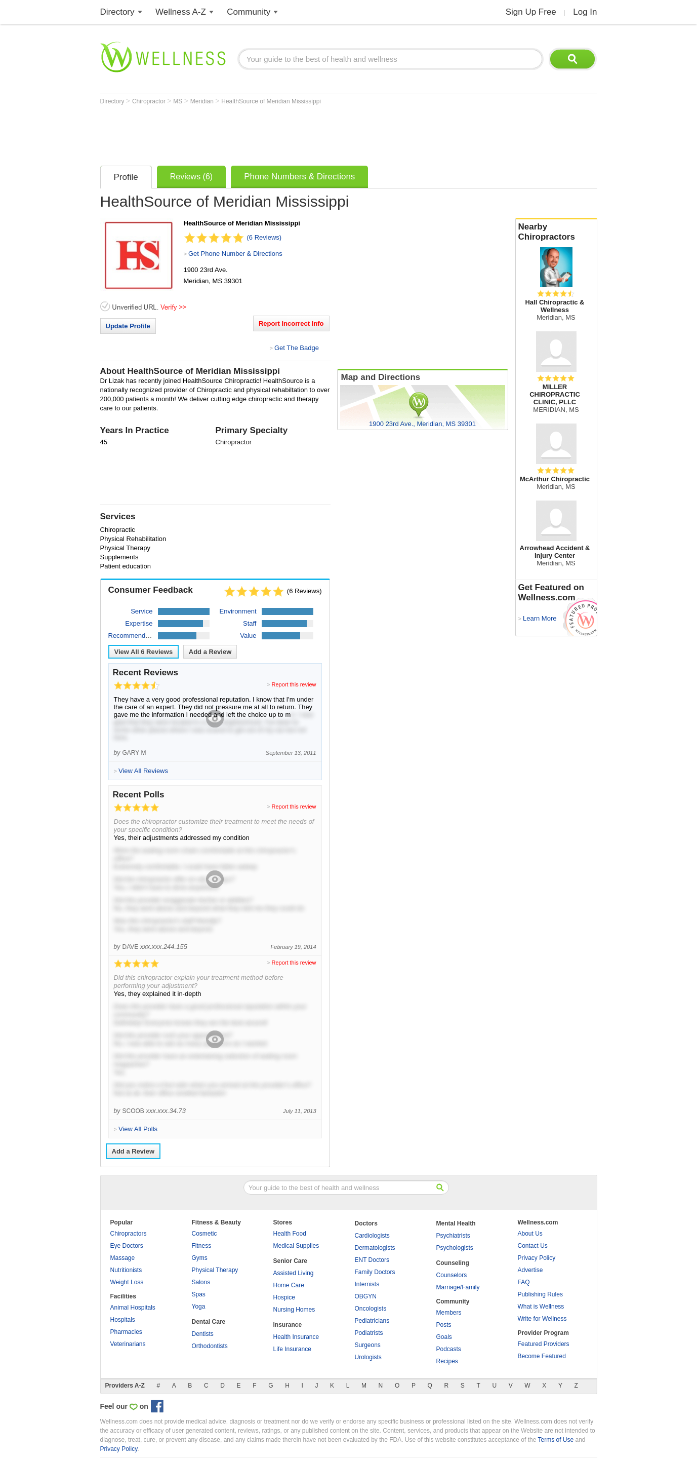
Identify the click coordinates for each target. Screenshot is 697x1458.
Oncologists (371, 1308)
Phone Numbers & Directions (299, 176)
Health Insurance (296, 1336)
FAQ (524, 1282)
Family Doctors (375, 1272)
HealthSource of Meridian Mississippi (271, 101)
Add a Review (210, 652)
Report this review (293, 684)
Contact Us (533, 1245)
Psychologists (454, 1247)
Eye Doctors (126, 1245)
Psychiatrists (453, 1235)
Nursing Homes (294, 1309)
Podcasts (448, 1349)
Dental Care (209, 1321)
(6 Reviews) (264, 237)
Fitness (202, 1245)
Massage (122, 1257)
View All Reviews (143, 652)
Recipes (447, 1361)
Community (248, 12)
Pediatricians (372, 1320)
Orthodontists (210, 1346)
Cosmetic (204, 1233)
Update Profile (128, 326)
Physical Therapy (215, 1270)
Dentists (203, 1333)
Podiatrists (369, 1332)
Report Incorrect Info (291, 323)
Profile (126, 177)
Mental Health (456, 1223)
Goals (444, 1336)
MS (178, 101)
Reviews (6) (191, 176)
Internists (367, 1284)
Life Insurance (292, 1349)
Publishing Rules (540, 1294)
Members (449, 1312)
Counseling (452, 1263)
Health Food (289, 1233)
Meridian (202, 101)
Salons (201, 1282)
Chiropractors (128, 1233)
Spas (199, 1294)
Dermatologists (375, 1247)
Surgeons (368, 1345)
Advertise (530, 1270)
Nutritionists (126, 1270)
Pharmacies (126, 1331)
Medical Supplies (296, 1245)
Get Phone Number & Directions (235, 253)
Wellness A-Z (180, 12)
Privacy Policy (537, 1257)
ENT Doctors (372, 1259)
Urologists (368, 1357)
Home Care (288, 1285)
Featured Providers (543, 1344)
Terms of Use (555, 1439)
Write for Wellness (542, 1318)
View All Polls (137, 1129)
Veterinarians (128, 1344)
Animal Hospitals (132, 1307)
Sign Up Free (531, 12)
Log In (585, 12)
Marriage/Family (458, 1287)
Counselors (451, 1275)
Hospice (284, 1297)
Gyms (200, 1257)
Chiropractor (149, 101)
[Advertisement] (284, 133)
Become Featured (542, 1356)
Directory (117, 12)
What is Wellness (541, 1306)
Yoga (199, 1306)
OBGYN (366, 1296)
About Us (530, 1233)
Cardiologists (372, 1235)
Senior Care (290, 1260)
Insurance (287, 1324)
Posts (444, 1324)
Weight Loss (127, 1282)
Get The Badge (296, 348)
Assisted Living (293, 1273)
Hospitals (122, 1319)
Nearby (556, 232)
